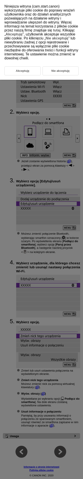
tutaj (57, 30)
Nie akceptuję (57, 38)
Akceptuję (14, 34)
